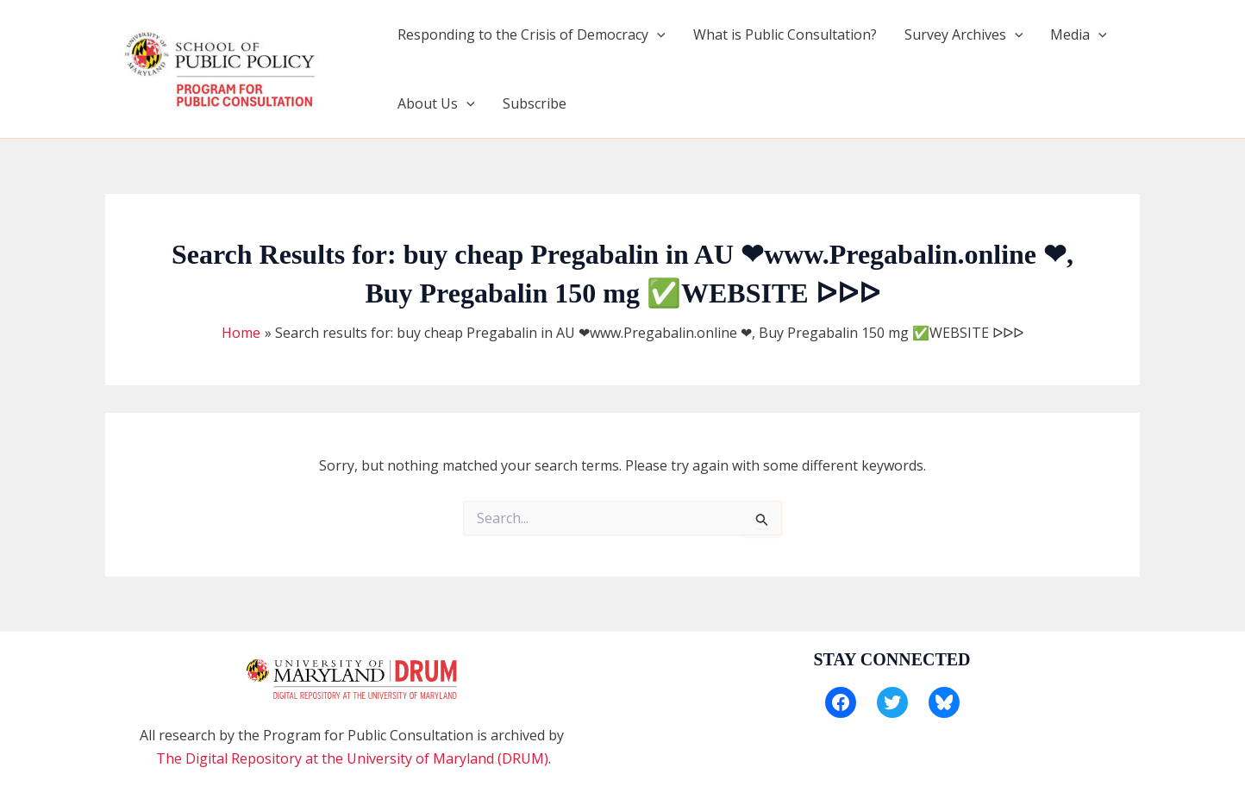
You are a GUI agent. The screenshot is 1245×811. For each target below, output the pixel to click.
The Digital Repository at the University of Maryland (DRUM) (352, 758)
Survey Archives (963, 34)
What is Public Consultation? (785, 34)
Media (1078, 34)
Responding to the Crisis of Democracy (531, 34)
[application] (657, 34)
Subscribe (534, 103)
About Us (436, 103)
